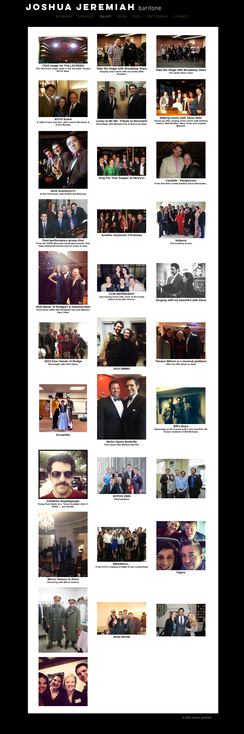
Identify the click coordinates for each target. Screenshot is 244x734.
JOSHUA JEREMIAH (82, 6)
